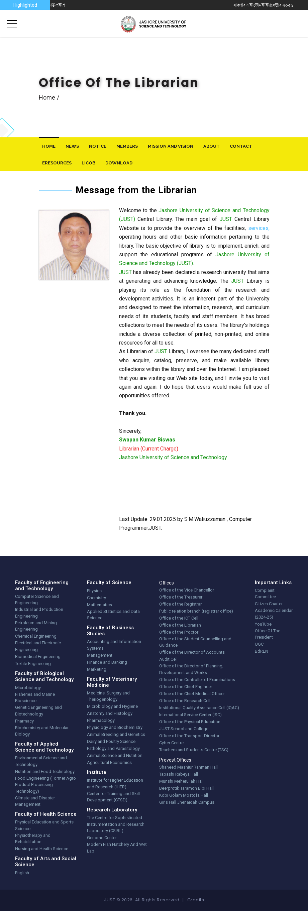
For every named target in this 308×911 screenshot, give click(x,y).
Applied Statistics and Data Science (113, 615)
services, (259, 228)
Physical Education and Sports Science (44, 825)
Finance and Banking (107, 662)
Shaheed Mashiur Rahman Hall (188, 767)
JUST (225, 219)
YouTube (263, 624)
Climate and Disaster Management (35, 801)
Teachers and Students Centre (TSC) (193, 749)
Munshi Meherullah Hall (181, 781)
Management (99, 655)
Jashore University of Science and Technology (173, 457)
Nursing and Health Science (41, 848)
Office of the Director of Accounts (192, 652)
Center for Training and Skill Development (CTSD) (113, 797)
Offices (166, 582)
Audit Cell (168, 659)
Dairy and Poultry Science (111, 741)
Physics (94, 590)
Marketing (96, 669)
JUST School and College (183, 728)
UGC (259, 644)
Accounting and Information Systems (114, 645)
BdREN (261, 651)
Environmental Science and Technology (41, 761)
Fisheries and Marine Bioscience (35, 697)
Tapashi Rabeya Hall (178, 774)
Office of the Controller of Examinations (197, 679)
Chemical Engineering (36, 636)
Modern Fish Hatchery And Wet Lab (117, 848)
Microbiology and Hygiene (112, 706)
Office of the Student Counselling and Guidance (195, 642)
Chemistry (96, 597)
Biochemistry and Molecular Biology (42, 731)
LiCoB (88, 162)
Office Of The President (267, 634)
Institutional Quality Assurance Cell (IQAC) (199, 707)
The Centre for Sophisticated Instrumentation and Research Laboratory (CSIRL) (115, 824)
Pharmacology (101, 720)
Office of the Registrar (180, 604)
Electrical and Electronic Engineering (38, 646)
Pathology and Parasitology (113, 748)
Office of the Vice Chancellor (186, 590)
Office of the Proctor (178, 632)
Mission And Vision (170, 146)
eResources (57, 162)
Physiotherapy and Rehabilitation (32, 838)
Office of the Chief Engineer (185, 686)
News (72, 146)
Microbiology (28, 687)
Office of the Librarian (180, 625)
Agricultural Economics (109, 762)
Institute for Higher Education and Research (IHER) (115, 783)
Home (47, 97)
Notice (97, 146)
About (211, 146)
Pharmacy (24, 721)
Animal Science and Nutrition (114, 755)
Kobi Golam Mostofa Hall (183, 795)
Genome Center (102, 837)
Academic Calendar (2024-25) (274, 614)
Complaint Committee (265, 594)
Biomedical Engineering (38, 656)
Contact (241, 146)
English (22, 872)
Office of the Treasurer (180, 597)
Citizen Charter (269, 603)
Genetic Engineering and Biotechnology (38, 711)
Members (127, 146)
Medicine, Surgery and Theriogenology (108, 696)
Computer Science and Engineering (37, 600)
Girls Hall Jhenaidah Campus (186, 802)
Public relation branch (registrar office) (196, 611)
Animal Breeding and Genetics (116, 734)
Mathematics (99, 604)
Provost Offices (175, 760)
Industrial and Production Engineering (39, 613)
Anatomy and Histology (109, 713)
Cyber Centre (171, 742)
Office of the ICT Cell (178, 618)
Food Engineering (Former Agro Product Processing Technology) (45, 785)
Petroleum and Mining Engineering (36, 626)
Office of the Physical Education (189, 721)
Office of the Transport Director (189, 735)
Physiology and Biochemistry (114, 727)
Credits (195, 900)
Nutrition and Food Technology (45, 771)
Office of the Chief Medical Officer (192, 693)
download (118, 162)
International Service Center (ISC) (190, 714)
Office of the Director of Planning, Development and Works (191, 669)
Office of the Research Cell (184, 700)
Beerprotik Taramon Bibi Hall (186, 788)
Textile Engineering (33, 663)
